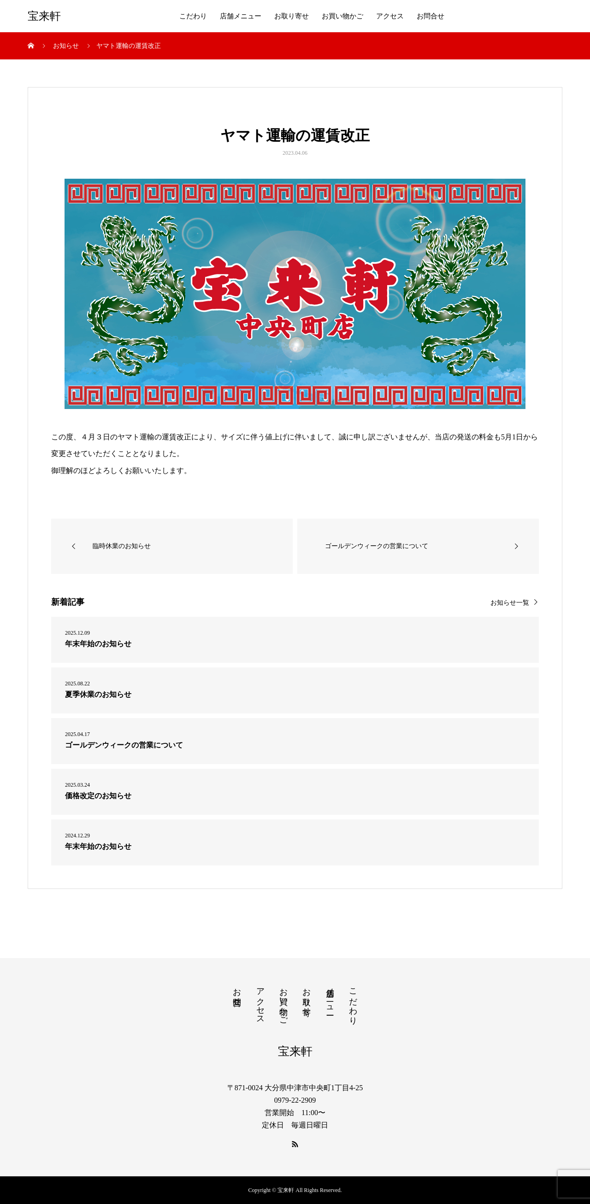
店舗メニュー (240, 16)
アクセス (390, 16)
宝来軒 (44, 16)
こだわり (193, 16)
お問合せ (430, 16)
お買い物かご (342, 16)
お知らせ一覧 (509, 602)
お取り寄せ (291, 16)
